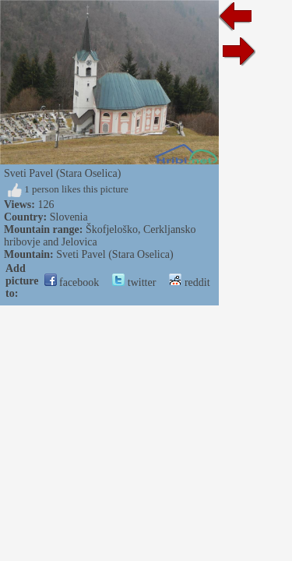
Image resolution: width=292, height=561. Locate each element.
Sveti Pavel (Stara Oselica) (114, 254)
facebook (72, 282)
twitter (134, 282)
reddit (189, 282)
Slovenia (69, 217)
